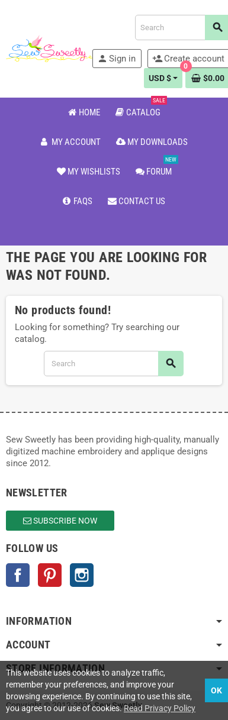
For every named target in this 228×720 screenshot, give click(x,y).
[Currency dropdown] (163, 78)
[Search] (113, 363)
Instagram (82, 575)
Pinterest (50, 575)
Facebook (18, 575)
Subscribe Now (60, 520)
